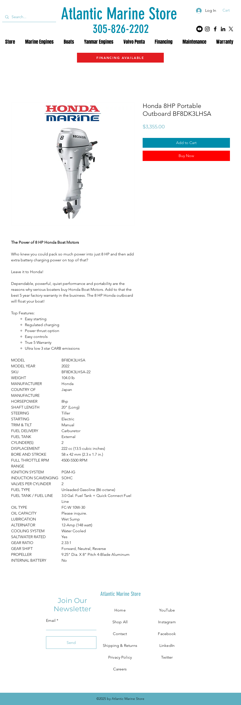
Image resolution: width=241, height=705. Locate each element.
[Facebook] (215, 29)
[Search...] (29, 17)
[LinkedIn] (223, 29)
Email (51, 621)
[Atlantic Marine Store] (119, 14)
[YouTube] (199, 29)
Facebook (167, 633)
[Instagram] (207, 29)
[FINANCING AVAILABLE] (120, 58)
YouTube (167, 610)
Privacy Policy (120, 657)
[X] (231, 29)
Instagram (167, 622)
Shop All (120, 622)
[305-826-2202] (121, 29)
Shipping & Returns (120, 645)
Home (120, 610)
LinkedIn (167, 645)
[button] (229, 10)
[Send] (71, 642)
